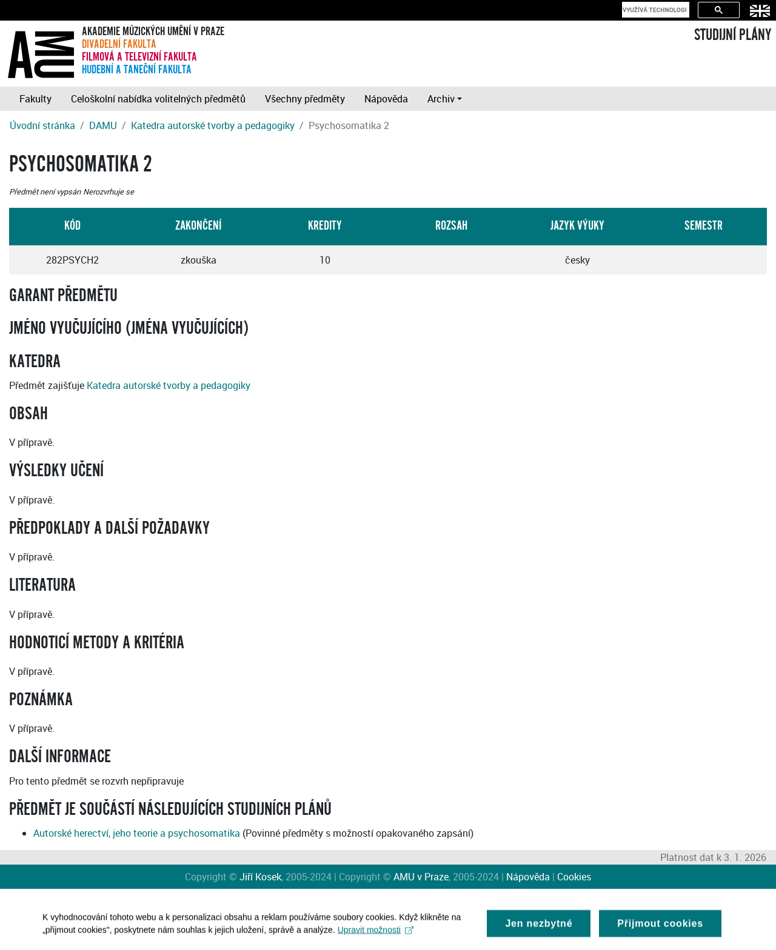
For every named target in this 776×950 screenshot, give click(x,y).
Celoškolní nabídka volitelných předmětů (158, 98)
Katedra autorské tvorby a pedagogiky (213, 125)
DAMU (103, 125)
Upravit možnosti (375, 933)
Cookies (574, 876)
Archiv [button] (441, 98)
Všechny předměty (305, 98)
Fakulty (35, 98)
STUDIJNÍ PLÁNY (732, 35)
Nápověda (386, 98)
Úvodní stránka (42, 125)
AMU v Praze (421, 876)
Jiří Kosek (260, 876)
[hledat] (654, 9)
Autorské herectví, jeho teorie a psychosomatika (136, 833)
